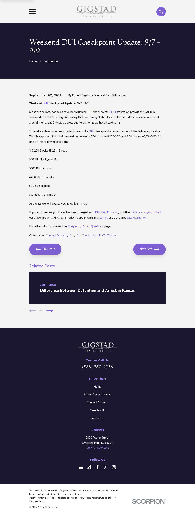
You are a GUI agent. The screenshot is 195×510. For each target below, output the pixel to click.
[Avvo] (89, 467)
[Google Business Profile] (81, 467)
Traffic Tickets (108, 235)
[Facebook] (98, 467)
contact (156, 212)
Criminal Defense (56, 235)
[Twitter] (106, 467)
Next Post (149, 249)
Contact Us (97, 418)
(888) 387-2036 (97, 366)
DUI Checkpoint (86, 235)
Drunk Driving (109, 212)
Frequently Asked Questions (85, 226)
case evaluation (136, 217)
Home (97, 387)
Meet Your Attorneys (97, 394)
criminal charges (141, 212)
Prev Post (45, 249)
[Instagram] (114, 467)
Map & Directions (97, 448)
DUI (45, 103)
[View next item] (49, 310)
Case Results (97, 410)
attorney (102, 217)
